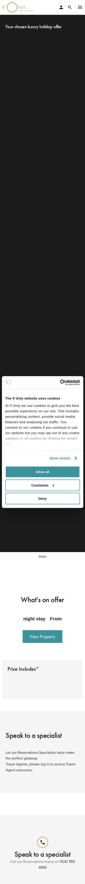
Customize (42, 485)
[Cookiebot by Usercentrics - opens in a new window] (60, 382)
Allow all (42, 472)
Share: (43, 554)
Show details (60, 458)
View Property (42, 634)
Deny (42, 498)
